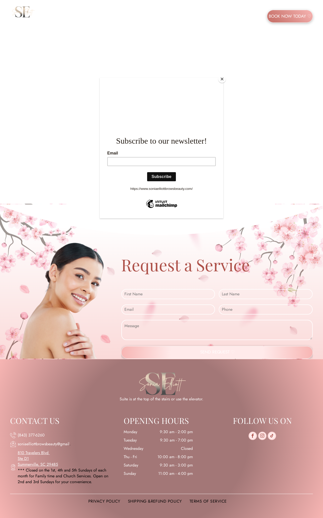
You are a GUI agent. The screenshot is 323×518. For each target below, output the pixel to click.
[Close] (222, 79)
